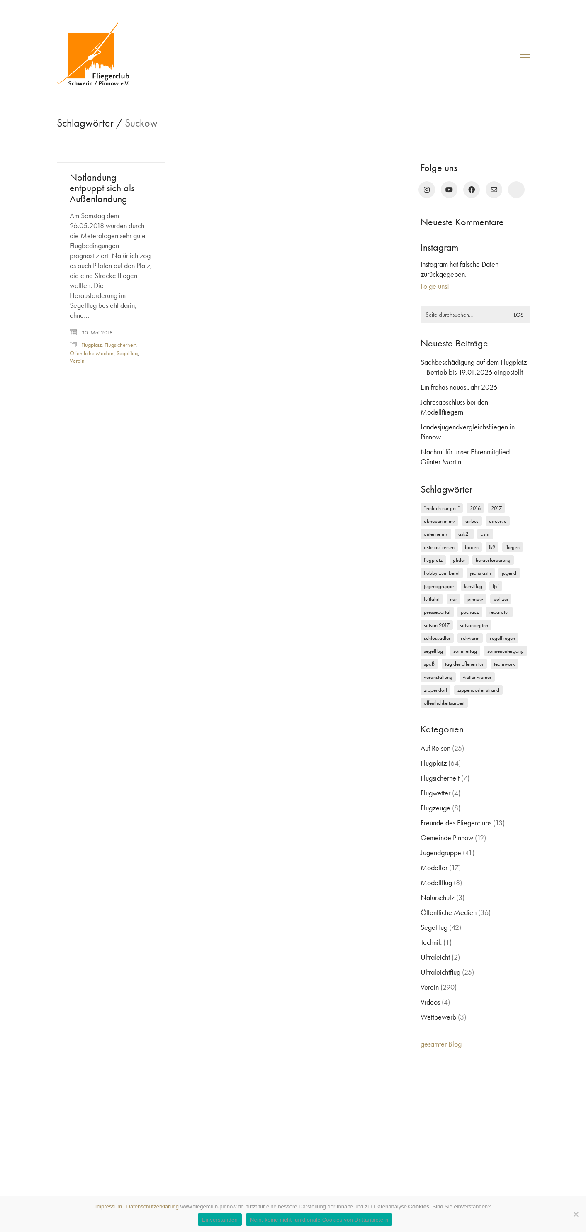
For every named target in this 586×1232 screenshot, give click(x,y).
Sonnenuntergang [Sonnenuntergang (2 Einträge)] (505, 650)
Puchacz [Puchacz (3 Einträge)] (470, 611)
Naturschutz (438, 897)
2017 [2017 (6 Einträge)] (496, 508)
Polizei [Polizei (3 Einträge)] (501, 599)
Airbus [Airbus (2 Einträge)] (472, 521)
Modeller (434, 867)
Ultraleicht (435, 957)
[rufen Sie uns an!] (516, 189)
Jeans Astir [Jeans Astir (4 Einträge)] (480, 572)
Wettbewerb (438, 1017)
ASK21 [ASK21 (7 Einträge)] (464, 533)
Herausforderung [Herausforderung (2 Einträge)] (493, 560)
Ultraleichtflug (440, 972)
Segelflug (127, 353)
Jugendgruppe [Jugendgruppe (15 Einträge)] (439, 586)
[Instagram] (426, 189)
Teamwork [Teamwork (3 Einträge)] (504, 663)
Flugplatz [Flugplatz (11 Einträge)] (433, 560)
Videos (430, 1002)
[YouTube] (449, 189)
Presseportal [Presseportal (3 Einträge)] (437, 611)
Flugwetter (435, 793)
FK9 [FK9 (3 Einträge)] (492, 547)
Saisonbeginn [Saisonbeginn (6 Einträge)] (474, 625)
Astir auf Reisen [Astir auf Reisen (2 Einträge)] (439, 547)
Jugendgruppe (441, 852)
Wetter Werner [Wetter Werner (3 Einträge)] (477, 677)
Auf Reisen (435, 748)
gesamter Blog (441, 1044)
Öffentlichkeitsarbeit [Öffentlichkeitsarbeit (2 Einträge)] (444, 702)
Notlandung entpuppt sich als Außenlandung (102, 188)
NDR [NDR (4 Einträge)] (453, 599)
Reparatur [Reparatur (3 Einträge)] (499, 611)
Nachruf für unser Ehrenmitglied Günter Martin (465, 456)
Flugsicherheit (120, 345)
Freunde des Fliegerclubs (456, 822)
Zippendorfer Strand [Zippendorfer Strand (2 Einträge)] (478, 689)
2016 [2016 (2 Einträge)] (475, 508)
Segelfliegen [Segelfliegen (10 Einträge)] (502, 638)
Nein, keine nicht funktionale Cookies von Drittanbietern (319, 1220)
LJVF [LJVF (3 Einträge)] (496, 586)
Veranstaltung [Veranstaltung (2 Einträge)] (438, 677)
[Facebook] (471, 189)
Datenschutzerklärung (152, 1206)
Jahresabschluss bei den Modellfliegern (454, 407)
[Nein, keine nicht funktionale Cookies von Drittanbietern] (575, 1214)
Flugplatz (91, 345)
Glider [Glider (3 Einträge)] (459, 560)
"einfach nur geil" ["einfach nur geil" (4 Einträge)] (442, 508)
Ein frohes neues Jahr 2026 (459, 387)
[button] (525, 54)
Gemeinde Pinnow (447, 837)
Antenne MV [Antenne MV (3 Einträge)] (436, 533)
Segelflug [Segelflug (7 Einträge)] (433, 650)
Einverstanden (220, 1220)
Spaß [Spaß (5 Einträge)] (429, 663)
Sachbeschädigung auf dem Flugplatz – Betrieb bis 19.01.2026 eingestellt (474, 367)
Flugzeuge (435, 807)
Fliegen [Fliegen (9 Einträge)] (513, 547)
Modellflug (436, 882)
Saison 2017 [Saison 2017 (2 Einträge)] (437, 625)
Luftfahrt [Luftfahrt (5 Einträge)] (432, 599)
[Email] (494, 189)
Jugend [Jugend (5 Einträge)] (509, 572)
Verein (77, 360)
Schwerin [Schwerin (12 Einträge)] (470, 638)
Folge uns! (435, 286)
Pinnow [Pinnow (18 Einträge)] (475, 599)
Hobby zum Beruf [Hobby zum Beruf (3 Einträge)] (442, 572)
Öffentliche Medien (92, 353)
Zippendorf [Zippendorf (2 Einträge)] (435, 689)
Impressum (108, 1206)
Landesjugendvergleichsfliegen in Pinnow (468, 432)
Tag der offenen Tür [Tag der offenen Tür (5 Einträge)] (464, 663)
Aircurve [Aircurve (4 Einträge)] (497, 521)
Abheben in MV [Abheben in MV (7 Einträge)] (439, 521)
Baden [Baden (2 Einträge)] (472, 547)
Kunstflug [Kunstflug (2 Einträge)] (473, 586)
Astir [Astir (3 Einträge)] (485, 533)
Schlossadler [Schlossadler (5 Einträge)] (437, 638)
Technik (431, 942)
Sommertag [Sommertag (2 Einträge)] (465, 650)
